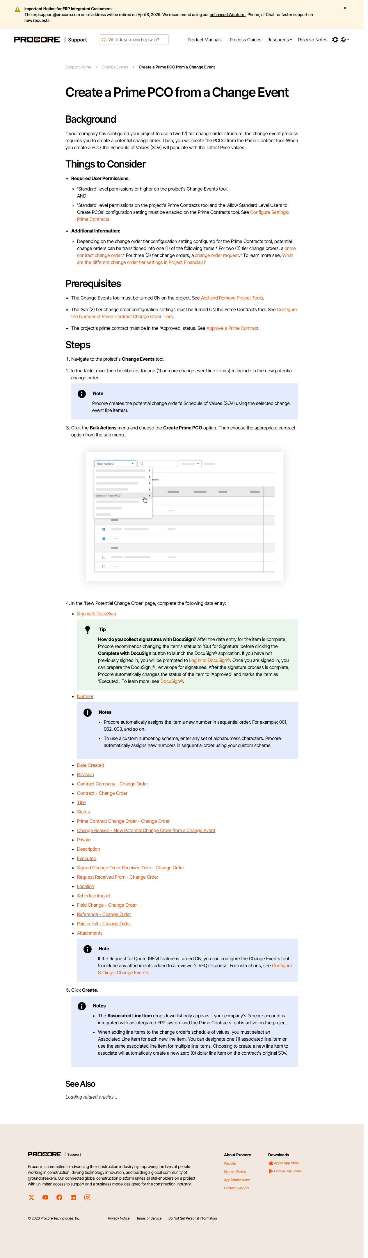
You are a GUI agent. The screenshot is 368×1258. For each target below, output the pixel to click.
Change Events (115, 66)
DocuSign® (172, 681)
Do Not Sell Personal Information (192, 1218)
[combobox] (134, 39)
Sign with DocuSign (96, 613)
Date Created (90, 765)
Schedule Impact (94, 895)
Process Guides (246, 40)
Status (83, 812)
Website (230, 1163)
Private (84, 840)
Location (85, 886)
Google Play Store (284, 1171)
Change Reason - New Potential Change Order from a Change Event (146, 830)
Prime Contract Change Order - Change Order (123, 821)
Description (88, 849)
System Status (235, 1171)
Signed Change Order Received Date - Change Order (130, 868)
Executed (86, 858)
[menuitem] (204, 40)
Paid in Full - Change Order (104, 923)
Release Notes (313, 40)
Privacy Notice (118, 1218)
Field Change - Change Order (107, 905)
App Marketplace (237, 1180)
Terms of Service (148, 1218)
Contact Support (236, 1188)
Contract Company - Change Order (112, 784)
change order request (217, 255)
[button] (279, 40)
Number (85, 696)
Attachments (90, 933)
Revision (85, 774)
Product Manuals (205, 40)
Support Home (78, 66)
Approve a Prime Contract (232, 328)
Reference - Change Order (104, 914)
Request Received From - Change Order (117, 877)
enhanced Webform (228, 14)
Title (81, 802)
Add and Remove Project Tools (232, 298)
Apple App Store (283, 1163)
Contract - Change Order (102, 793)
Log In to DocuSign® (209, 660)
